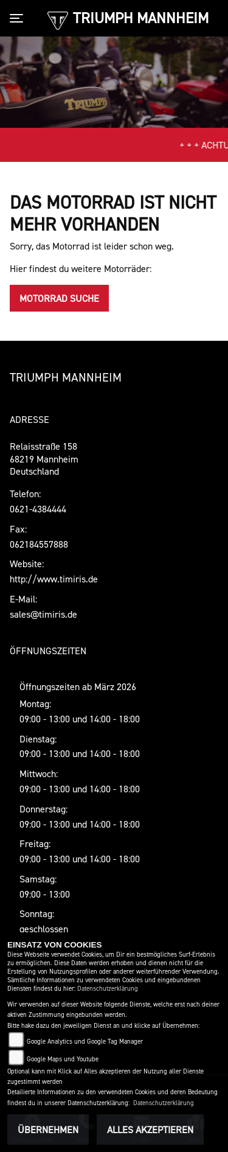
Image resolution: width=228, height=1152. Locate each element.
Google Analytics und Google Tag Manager (85, 1042)
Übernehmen (48, 1129)
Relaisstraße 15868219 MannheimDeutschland (44, 459)
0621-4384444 (38, 509)
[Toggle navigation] (19, 18)
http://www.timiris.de (54, 579)
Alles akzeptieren (150, 1129)
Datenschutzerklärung (107, 989)
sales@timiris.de (43, 614)
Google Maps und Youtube (62, 1059)
